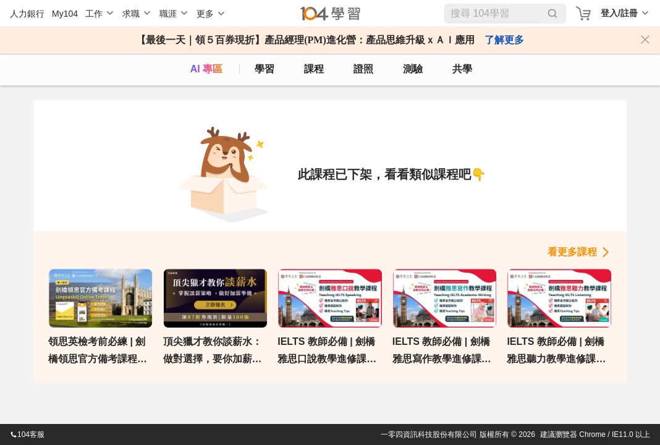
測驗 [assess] (413, 69)
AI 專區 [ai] (206, 69)
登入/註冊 (619, 13)
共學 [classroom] (462, 69)
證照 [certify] (363, 69)
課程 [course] (314, 69)
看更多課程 (572, 252)
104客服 (27, 434)
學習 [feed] (264, 69)
